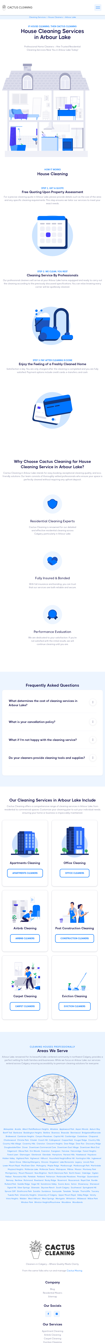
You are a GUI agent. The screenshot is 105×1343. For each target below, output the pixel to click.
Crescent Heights (54, 1144)
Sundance (46, 1191)
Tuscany (95, 1191)
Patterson (50, 1176)
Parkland (41, 1176)
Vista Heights (12, 1198)
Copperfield (67, 1140)
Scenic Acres (64, 1184)
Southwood (76, 1187)
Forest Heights (89, 1151)
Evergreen (55, 1151)
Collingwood (54, 1140)
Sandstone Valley (49, 1184)
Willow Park (93, 1198)
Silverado (35, 1187)
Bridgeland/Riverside (91, 1133)
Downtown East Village (68, 1147)
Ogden (95, 1173)
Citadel (33, 1140)
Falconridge (76, 1151)
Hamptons (57, 1154)
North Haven (75, 1173)
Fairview (65, 1151)
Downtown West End (89, 1147)
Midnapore (61, 1169)
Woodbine (66, 1202)
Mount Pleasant (26, 1173)
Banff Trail (7, 1133)
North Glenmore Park (58, 1173)
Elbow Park (23, 1151)
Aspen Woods (82, 1129)
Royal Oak (85, 1180)
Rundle (94, 1180)
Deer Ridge (69, 1144)
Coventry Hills (29, 1144)
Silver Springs (24, 1187)
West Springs (48, 1198)
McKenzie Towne (47, 1169)
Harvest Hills (69, 1154)
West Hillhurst (34, 1198)
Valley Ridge (82, 1195)
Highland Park (22, 1158)
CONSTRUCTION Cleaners (74, 938)
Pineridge (81, 1176)
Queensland (92, 1176)
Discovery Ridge (93, 1144)
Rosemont (62, 1180)
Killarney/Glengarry (31, 1162)
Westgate (60, 1198)
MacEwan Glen (28, 1165)
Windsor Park (27, 1202)
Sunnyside (57, 1191)
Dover (25, 1147)
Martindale (96, 1165)
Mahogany (41, 1165)
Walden (23, 1198)
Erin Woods (35, 1151)
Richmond (28, 1180)
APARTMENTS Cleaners (25, 873)
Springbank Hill (89, 1187)
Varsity (93, 1195)
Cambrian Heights (25, 1136)
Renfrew (18, 1180)
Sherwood (94, 1184)
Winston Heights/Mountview (47, 1202)
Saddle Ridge (24, 1184)
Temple (75, 1191)
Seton (74, 1184)
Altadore (54, 1129)
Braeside (65, 1133)
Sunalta (36, 1191)
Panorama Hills (20, 1176)
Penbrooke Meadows (66, 1176)
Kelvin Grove (15, 1162)
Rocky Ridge (50, 1180)
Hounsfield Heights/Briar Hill (62, 1158)
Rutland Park (10, 1184)
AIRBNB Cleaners (24, 938)
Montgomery (11, 1173)
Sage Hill (35, 1184)
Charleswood (10, 1140)
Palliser (8, 1176)
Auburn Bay (95, 1129)
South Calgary (62, 1187)
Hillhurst (44, 1158)
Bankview (17, 1133)
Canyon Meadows (44, 1136)
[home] (20, 7)
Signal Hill (11, 1187)
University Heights (28, 1195)
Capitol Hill (59, 1136)
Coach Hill (43, 1140)
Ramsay (10, 1180)
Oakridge (86, 1173)
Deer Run (80, 1144)
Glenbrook (36, 1154)
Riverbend (38, 1180)
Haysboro (92, 1154)
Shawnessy (83, 1184)
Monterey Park (89, 1169)
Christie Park (23, 1140)
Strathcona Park (24, 1191)
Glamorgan (25, 1154)
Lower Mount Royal (11, 1165)
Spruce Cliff (10, 1191)
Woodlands (77, 1202)
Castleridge (70, 1136)
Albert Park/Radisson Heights (35, 1129)
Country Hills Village (12, 1144)
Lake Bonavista (67, 1162)
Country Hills (94, 1140)
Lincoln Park (88, 1162)
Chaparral (93, 1136)
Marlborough (66, 1165)
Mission (78, 1169)
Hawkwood (81, 1154)
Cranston (41, 1144)
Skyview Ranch (48, 1187)
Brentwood (76, 1133)
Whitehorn (71, 1198)
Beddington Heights (33, 1133)
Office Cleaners (74, 873)
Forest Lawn (12, 1154)
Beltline (46, 1133)
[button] (97, 7)
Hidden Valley (8, 1158)
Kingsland (54, 1162)
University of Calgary (47, 1195)
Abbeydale (8, 1129)
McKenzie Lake (31, 1169)
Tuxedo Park (13, 1195)
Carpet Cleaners (25, 1006)
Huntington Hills (83, 1158)
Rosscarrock (73, 1180)
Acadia (18, 1129)
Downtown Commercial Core (42, 1147)
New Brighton (41, 1173)
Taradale (67, 1191)
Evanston (45, 1151)
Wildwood (81, 1198)
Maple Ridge (53, 1165)
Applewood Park (66, 1129)
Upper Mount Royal (67, 1195)
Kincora (44, 1162)
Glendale (46, 1154)
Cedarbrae (82, 1136)
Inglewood (96, 1158)
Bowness (56, 1133)
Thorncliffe (85, 1191)
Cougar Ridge (80, 1140)
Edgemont (12, 1151)
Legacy (78, 1162)
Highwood (34, 1158)
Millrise (70, 1169)
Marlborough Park (82, 1165)
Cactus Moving (74, 1270)
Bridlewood (11, 1136)
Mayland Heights (15, 1169)
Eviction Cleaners (74, 1006)
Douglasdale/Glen (12, 1147)
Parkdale (32, 1176)
